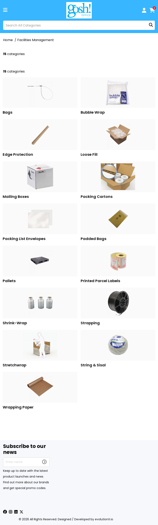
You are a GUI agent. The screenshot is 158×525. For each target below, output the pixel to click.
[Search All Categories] (79, 25)
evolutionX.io (104, 519)
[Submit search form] (151, 25)
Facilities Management (35, 40)
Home (8, 40)
